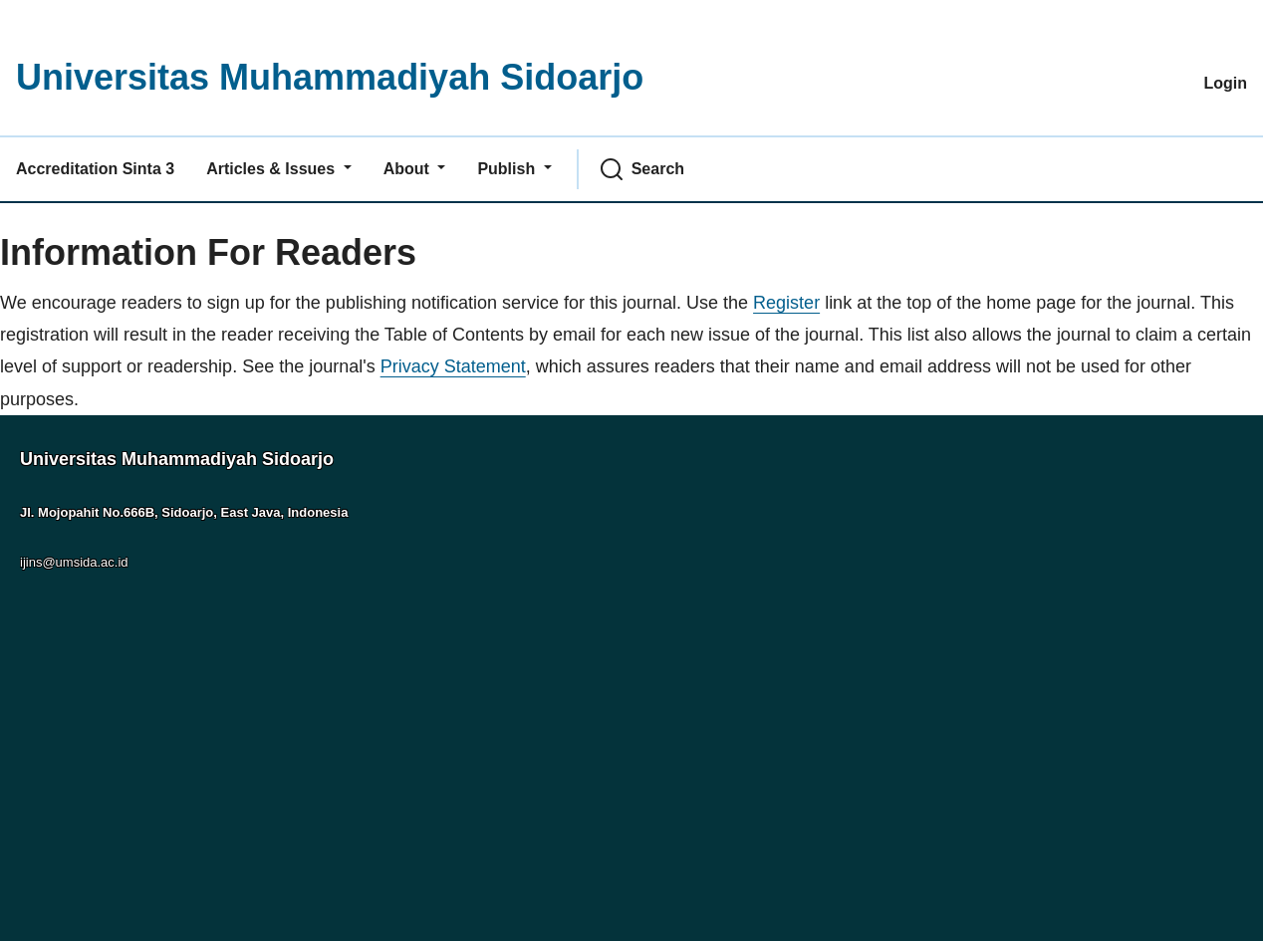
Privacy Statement (453, 366)
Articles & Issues (272, 168)
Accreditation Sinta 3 (95, 168)
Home (23, 216)
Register (786, 303)
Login (1225, 83)
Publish (508, 168)
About (408, 168)
